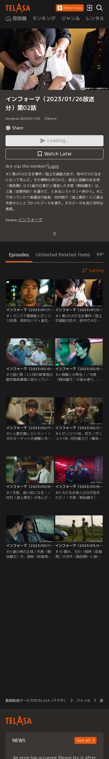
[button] (70, 7)
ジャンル (83, 700)
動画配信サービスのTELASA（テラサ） (36, 700)
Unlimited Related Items (63, 254)
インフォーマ (30, 219)
